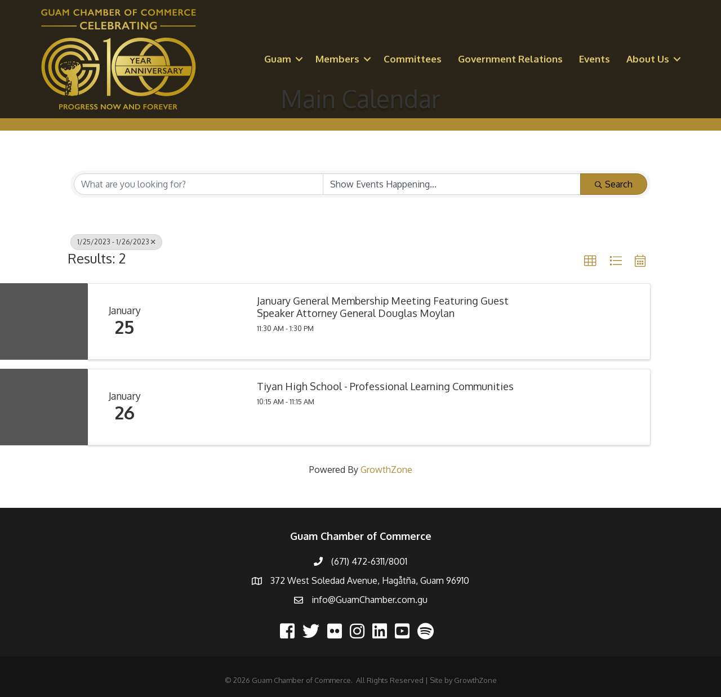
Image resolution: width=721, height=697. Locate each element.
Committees (413, 59)
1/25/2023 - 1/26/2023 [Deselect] (116, 242)
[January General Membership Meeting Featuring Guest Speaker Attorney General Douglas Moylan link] (203, 321)
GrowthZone (386, 469)
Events (594, 59)
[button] (590, 261)
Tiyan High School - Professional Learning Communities (385, 386)
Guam (277, 59)
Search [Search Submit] (614, 184)
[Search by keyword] (198, 184)
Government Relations (510, 59)
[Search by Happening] (452, 184)
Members (337, 59)
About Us (647, 59)
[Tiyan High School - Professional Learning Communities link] (203, 407)
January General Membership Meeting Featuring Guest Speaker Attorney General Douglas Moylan (383, 307)
